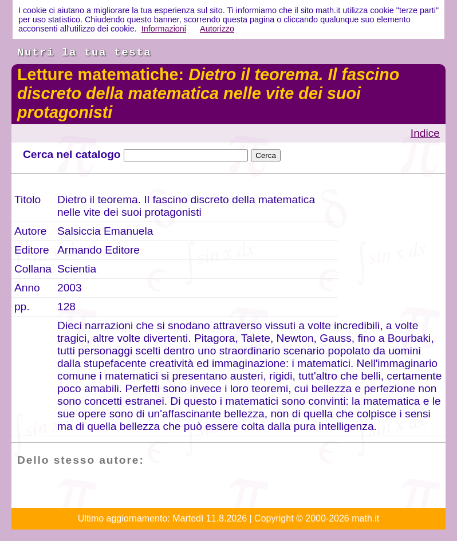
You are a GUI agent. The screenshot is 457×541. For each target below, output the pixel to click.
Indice (425, 133)
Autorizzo (217, 28)
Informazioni (163, 28)
